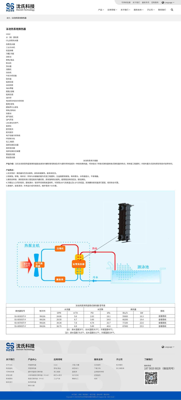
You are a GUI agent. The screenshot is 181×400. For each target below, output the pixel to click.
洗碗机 (8, 69)
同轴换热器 (32, 364)
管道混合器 (10, 157)
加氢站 (8, 113)
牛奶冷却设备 (11, 75)
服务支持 (138, 9)
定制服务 (155, 2)
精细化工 (75, 378)
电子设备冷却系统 (13, 135)
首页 (8, 18)
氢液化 (8, 126)
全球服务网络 (99, 371)
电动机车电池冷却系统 (15, 100)
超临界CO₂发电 (12, 107)
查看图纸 (162, 316)
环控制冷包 (10, 138)
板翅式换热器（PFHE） (36, 378)
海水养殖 (9, 88)
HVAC (56, 364)
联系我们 (162, 9)
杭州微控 (119, 364)
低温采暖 (9, 50)
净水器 (8, 66)
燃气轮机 (9, 116)
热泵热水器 (10, 44)
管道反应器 (10, 154)
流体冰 (8, 56)
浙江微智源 (120, 368)
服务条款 (106, 394)
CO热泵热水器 (12, 40)
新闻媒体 (9, 378)
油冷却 (8, 97)
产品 (100, 9)
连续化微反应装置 (13, 151)
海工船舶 (57, 371)
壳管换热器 (32, 368)
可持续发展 (125, 2)
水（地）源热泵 (12, 37)
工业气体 (57, 378)
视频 (95, 378)
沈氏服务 (97, 364)
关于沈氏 (9, 364)
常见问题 (92, 394)
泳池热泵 (9, 85)
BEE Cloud (110, 397)
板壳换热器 (32, 382)
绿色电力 (75, 368)
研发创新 (9, 375)
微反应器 (31, 385)
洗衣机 (8, 72)
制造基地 (9, 368)
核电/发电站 (11, 110)
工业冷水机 (10, 47)
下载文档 (97, 368)
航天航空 (9, 132)
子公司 (150, 9)
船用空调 (9, 82)
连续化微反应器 (12, 144)
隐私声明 (99, 394)
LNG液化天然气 (12, 122)
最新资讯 (145, 2)
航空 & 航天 (58, 375)
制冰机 (8, 63)
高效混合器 (10, 148)
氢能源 (74, 371)
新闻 (80, 394)
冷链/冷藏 (75, 364)
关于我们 (136, 2)
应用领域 (111, 9)
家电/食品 (57, 368)
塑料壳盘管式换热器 (35, 371)
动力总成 (75, 375)
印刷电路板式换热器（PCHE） (39, 375)
